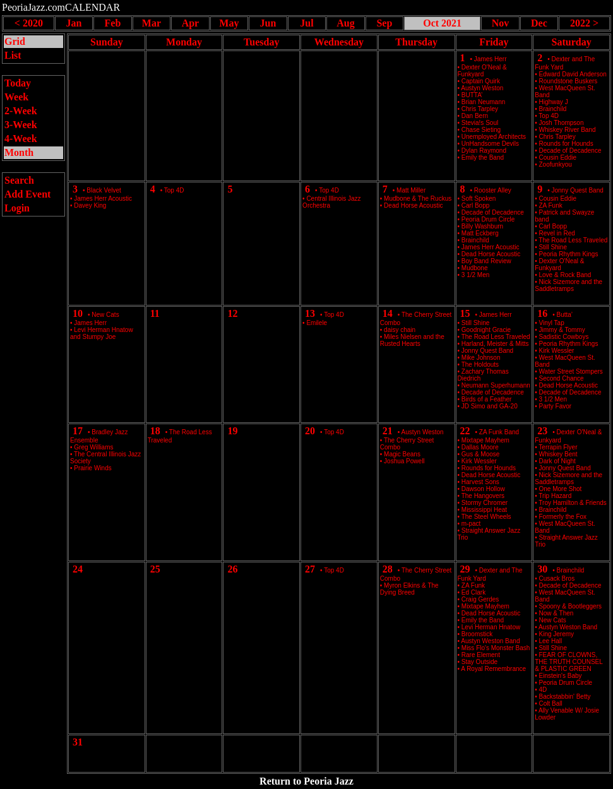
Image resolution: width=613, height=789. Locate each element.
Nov (500, 23)
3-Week (20, 124)
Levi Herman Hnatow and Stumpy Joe (101, 333)
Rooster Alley (492, 190)
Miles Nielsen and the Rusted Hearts (412, 340)
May (229, 23)
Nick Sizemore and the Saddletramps (568, 285)
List (12, 55)
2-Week (20, 110)
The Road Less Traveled (573, 240)
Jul (306, 23)
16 (542, 313)
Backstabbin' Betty (565, 696)
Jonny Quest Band (578, 190)
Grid (14, 41)
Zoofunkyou (555, 164)
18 (155, 430)
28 (388, 569)
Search (19, 180)
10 (78, 313)
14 (388, 313)
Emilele (316, 322)
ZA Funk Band (499, 432)
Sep (384, 23)
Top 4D (174, 190)
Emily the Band (482, 157)
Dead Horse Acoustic (413, 205)
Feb (113, 23)
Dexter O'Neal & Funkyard (482, 71)
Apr (190, 23)
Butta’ (565, 314)
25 (155, 569)
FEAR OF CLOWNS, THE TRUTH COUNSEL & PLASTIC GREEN (568, 661)
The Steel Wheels (486, 516)
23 (542, 430)
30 (542, 569)
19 (232, 430)
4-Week (20, 138)
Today (17, 83)
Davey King (90, 205)
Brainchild (571, 570)
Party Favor (555, 406)
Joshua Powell (404, 461)
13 (310, 313)
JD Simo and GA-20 (489, 406)
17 (78, 430)
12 (232, 313)
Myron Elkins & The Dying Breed (409, 589)
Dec (539, 23)
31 (78, 742)
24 (78, 569)
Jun (268, 23)
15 (465, 313)
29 (465, 569)
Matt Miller (411, 190)
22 (465, 430)
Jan (73, 23)
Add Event (27, 194)
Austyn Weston (423, 432)
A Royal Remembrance (493, 668)
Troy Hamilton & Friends (572, 502)
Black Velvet (103, 190)
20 (310, 430)
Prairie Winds (92, 468)
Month (18, 152)
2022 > (584, 23)
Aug (345, 23)
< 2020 (29, 23)
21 (388, 430)
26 (232, 569)
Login (17, 208)
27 (310, 569)
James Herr (490, 59)
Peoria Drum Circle (565, 682)
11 (155, 313)
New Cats (105, 314)
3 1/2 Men (475, 274)
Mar (151, 23)
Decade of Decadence (570, 392)
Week (16, 97)
